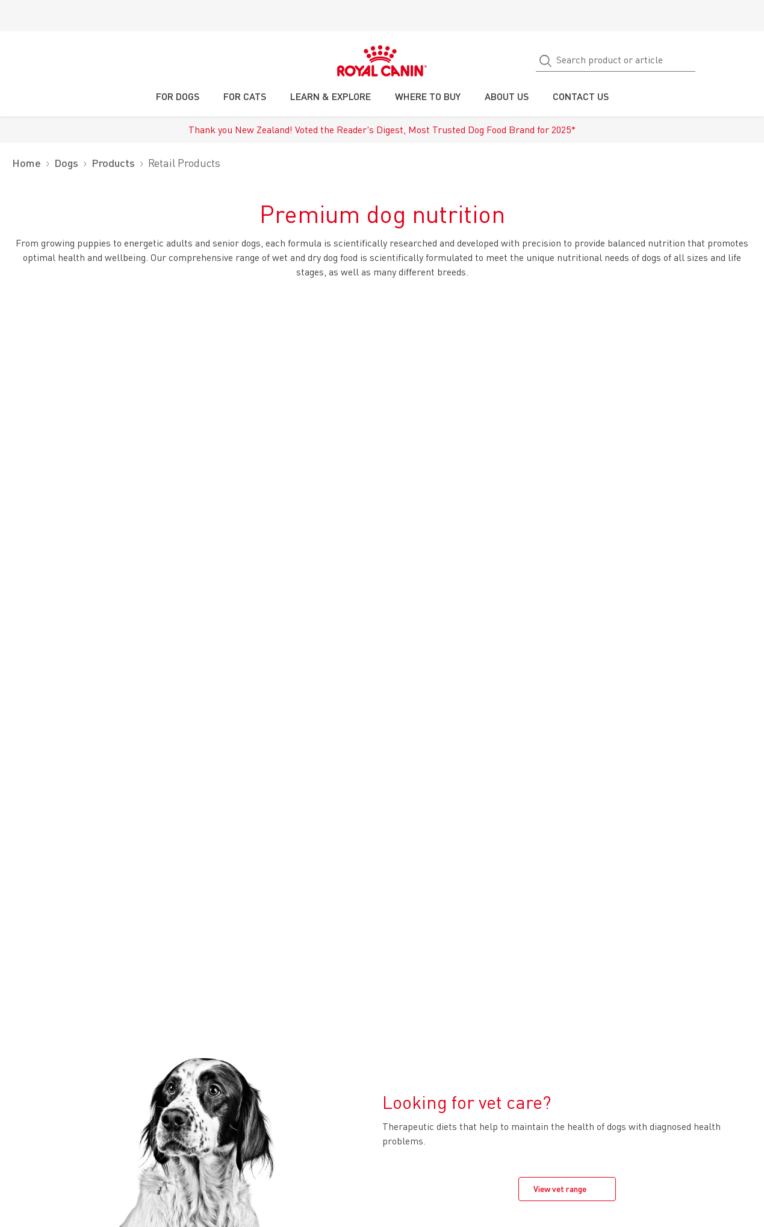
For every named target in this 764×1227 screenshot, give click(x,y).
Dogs (66, 163)
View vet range (559, 1189)
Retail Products (184, 163)
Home (26, 163)
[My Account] (749, 60)
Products (113, 163)
